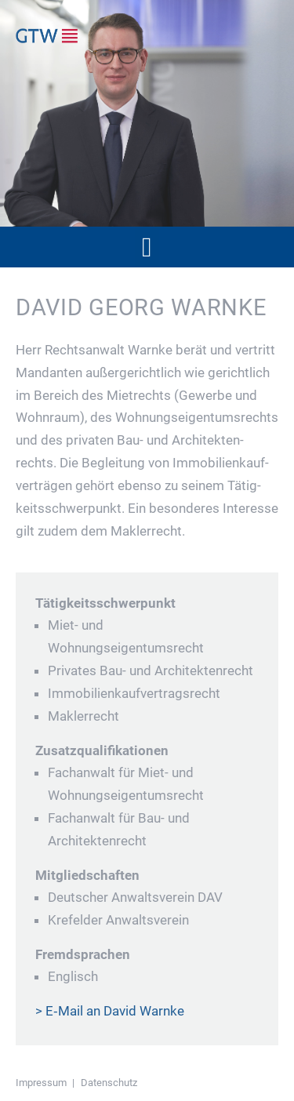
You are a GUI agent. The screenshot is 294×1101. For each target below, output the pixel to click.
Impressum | (45, 1082)
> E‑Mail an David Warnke (109, 1011)
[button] (146, 247)
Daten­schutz (109, 1082)
